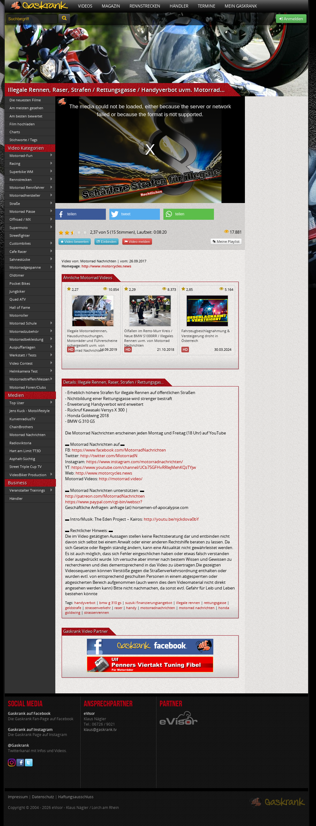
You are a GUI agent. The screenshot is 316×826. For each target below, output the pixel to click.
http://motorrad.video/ (121, 479)
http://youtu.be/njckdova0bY (171, 519)
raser (118, 607)
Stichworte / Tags (23, 139)
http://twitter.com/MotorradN (108, 455)
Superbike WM (29, 171)
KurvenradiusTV (22, 418)
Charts (14, 131)
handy (131, 607)
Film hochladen (22, 124)
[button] (80, 214)
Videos (85, 6)
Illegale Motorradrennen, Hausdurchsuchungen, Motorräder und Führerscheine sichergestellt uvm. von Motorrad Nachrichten (92, 340)
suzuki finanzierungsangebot (148, 602)
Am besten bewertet (25, 116)
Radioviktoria (20, 442)
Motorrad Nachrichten (27, 434)
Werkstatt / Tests (29, 355)
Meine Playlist (226, 241)
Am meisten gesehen (26, 107)
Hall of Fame (19, 307)
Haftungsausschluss (76, 796)
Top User (29, 402)
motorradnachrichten (157, 607)
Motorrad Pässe (29, 211)
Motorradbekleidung (29, 339)
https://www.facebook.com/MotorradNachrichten (119, 450)
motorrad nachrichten (197, 607)
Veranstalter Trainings (29, 490)
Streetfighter (19, 235)
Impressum (18, 796)
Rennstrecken (145, 6)
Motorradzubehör (29, 331)
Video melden (137, 241)
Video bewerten (74, 241)
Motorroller (18, 315)
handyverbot (84, 602)
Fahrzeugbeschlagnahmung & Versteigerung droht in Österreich (205, 335)
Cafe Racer (29, 251)
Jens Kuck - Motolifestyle (29, 410)
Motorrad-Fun (29, 155)
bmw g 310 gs (110, 602)
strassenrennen (96, 612)
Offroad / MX (29, 219)
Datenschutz (43, 796)
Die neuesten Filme (25, 100)
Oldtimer (16, 275)
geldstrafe (73, 607)
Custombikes (29, 243)
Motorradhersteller (29, 195)
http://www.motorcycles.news (106, 266)
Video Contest (29, 363)
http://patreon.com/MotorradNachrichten (105, 496)
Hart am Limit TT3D (25, 450)
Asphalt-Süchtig (22, 458)
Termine (206, 6)
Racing (29, 163)
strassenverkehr (98, 607)
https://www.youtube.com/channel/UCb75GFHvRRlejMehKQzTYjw (133, 467)
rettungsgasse (215, 602)
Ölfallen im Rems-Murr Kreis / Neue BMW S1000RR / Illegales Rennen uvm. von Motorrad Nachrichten (148, 338)
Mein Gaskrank (241, 6)
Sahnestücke (29, 259)
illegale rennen (188, 602)
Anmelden (291, 18)
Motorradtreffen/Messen (29, 379)
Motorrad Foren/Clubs (27, 387)
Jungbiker (17, 291)
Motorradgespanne (29, 267)
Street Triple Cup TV (25, 466)
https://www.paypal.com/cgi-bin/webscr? (103, 502)
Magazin (111, 6)
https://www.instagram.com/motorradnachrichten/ (134, 461)
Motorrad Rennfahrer (29, 187)
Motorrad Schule (29, 323)
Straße (29, 203)
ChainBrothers (21, 426)
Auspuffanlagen (29, 347)
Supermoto (29, 227)
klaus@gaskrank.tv (100, 729)
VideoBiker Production (29, 474)
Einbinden (106, 241)
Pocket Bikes (19, 283)
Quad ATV (17, 299)
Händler (179, 6)
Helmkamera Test (29, 371)
